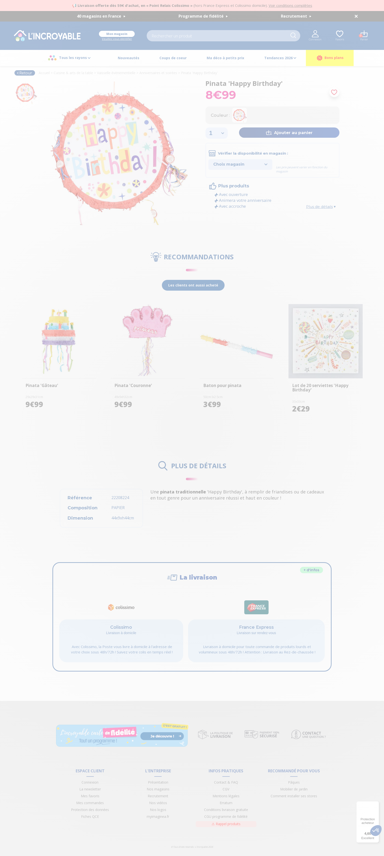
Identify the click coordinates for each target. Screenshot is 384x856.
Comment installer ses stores (294, 796)
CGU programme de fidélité (226, 816)
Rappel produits (226, 824)
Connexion (90, 782)
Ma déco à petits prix (225, 58)
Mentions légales (226, 796)
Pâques (294, 782)
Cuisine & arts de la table (73, 72)
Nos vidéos (158, 802)
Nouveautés (128, 58)
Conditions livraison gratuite (226, 809)
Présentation (158, 782)
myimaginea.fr (158, 816)
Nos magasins (158, 789)
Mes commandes (90, 802)
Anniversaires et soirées (158, 72)
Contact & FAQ (226, 782)
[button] (376, 830)
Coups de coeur (173, 58)
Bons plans (330, 58)
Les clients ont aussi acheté (193, 285)
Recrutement (296, 16)
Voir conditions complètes (290, 5)
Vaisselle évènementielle (116, 72)
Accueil (44, 72)
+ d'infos (311, 570)
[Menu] (376, 804)
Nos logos (158, 809)
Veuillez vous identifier (117, 39)
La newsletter (90, 789)
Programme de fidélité (203, 16)
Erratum (226, 802)
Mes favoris (90, 796)
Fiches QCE (90, 816)
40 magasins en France (101, 16)
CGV (226, 789)
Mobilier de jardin (294, 789)
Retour (24, 73)
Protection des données (90, 809)
